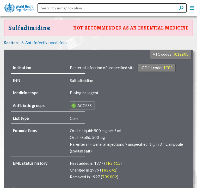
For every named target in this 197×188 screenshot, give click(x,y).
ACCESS (84, 105)
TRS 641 (108, 170)
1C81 (168, 67)
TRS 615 (112, 163)
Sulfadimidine (29, 28)
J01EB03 (181, 54)
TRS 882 (109, 176)
